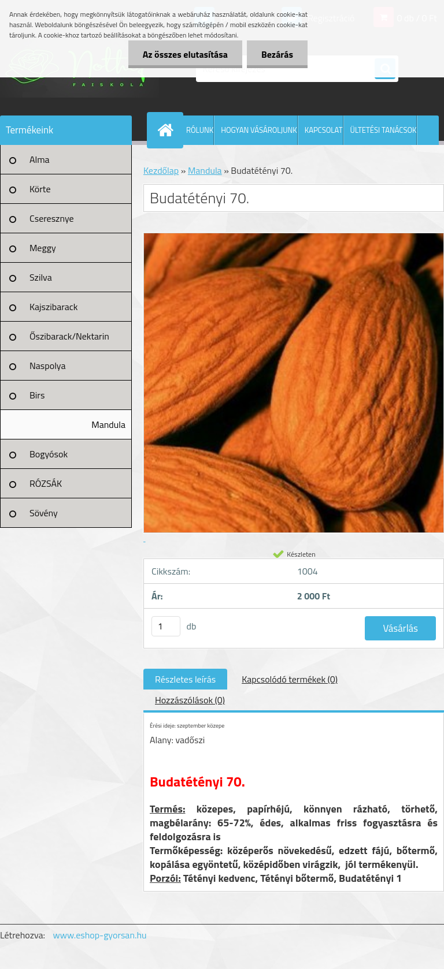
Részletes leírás (185, 679)
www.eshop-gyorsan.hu (100, 935)
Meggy (42, 248)
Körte (40, 189)
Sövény (43, 513)
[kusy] (165, 626)
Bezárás (277, 54)
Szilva (40, 277)
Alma (39, 159)
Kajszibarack (53, 307)
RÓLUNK (199, 130)
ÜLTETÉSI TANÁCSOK (383, 130)
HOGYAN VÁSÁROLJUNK (259, 130)
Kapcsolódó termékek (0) (290, 679)
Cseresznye (51, 218)
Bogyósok (48, 454)
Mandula (108, 424)
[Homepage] (168, 129)
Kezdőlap (161, 170)
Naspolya (47, 365)
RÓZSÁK (45, 483)
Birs (37, 395)
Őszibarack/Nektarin (69, 336)
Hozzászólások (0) (190, 700)
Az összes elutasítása (185, 54)
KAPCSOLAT (324, 130)
